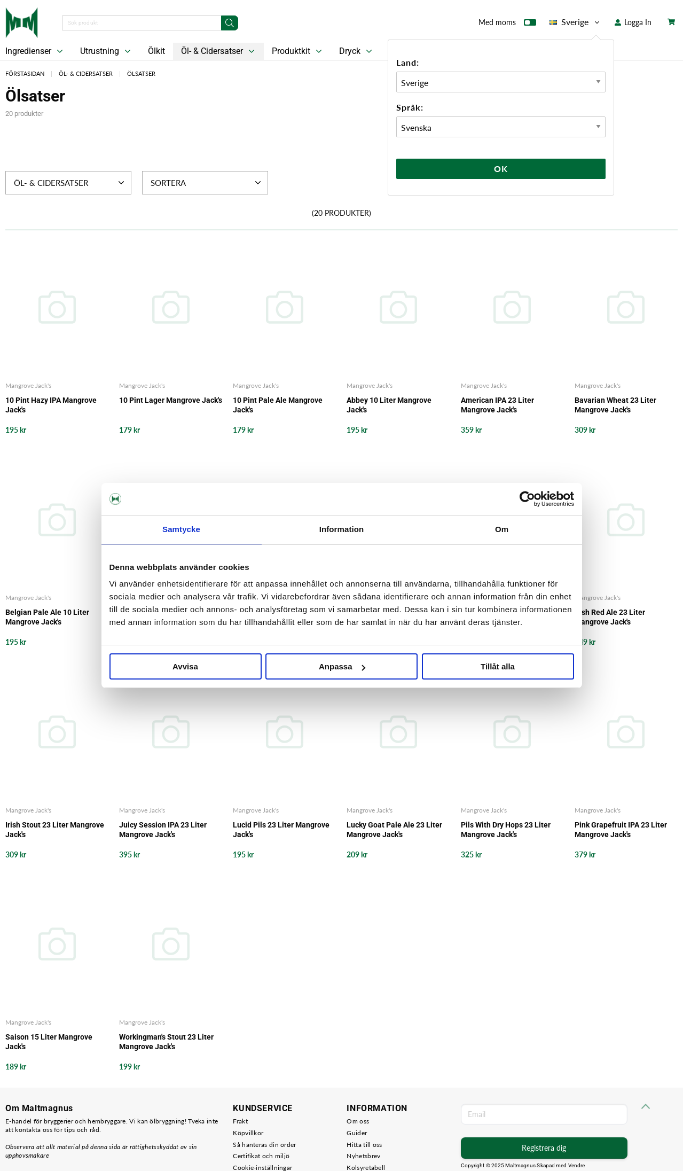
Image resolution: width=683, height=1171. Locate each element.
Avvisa (185, 666)
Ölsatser (141, 73)
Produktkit (298, 51)
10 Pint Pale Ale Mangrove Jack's (278, 405)
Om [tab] (501, 529)
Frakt (240, 1121)
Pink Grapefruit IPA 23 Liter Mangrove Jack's (621, 830)
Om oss (358, 1121)
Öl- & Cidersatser (219, 51)
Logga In (633, 22)
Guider (357, 1133)
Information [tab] (341, 529)
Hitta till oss (364, 1145)
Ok (501, 168)
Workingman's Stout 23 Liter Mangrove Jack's (166, 1042)
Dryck (356, 51)
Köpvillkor (248, 1133)
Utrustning (106, 51)
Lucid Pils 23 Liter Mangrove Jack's (281, 830)
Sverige (575, 22)
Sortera (207, 182)
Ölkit (156, 51)
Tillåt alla (498, 666)
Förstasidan (24, 73)
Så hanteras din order (264, 1145)
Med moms (507, 25)
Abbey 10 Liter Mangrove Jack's (389, 405)
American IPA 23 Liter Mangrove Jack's (497, 405)
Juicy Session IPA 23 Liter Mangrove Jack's (163, 830)
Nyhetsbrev (363, 1156)
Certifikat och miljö (261, 1156)
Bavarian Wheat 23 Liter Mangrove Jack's (615, 405)
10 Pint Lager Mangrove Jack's (170, 400)
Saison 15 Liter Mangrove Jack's (48, 1042)
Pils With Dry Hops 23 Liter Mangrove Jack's (506, 830)
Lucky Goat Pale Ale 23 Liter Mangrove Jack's (394, 830)
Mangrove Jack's (28, 385)
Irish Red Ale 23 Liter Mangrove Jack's (610, 617)
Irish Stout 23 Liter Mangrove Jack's (54, 830)
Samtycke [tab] (181, 529)
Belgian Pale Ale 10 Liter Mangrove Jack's (47, 617)
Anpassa (342, 666)
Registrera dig (544, 1147)
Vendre (576, 1165)
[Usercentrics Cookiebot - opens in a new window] (527, 499)
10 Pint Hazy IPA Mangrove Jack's (51, 405)
